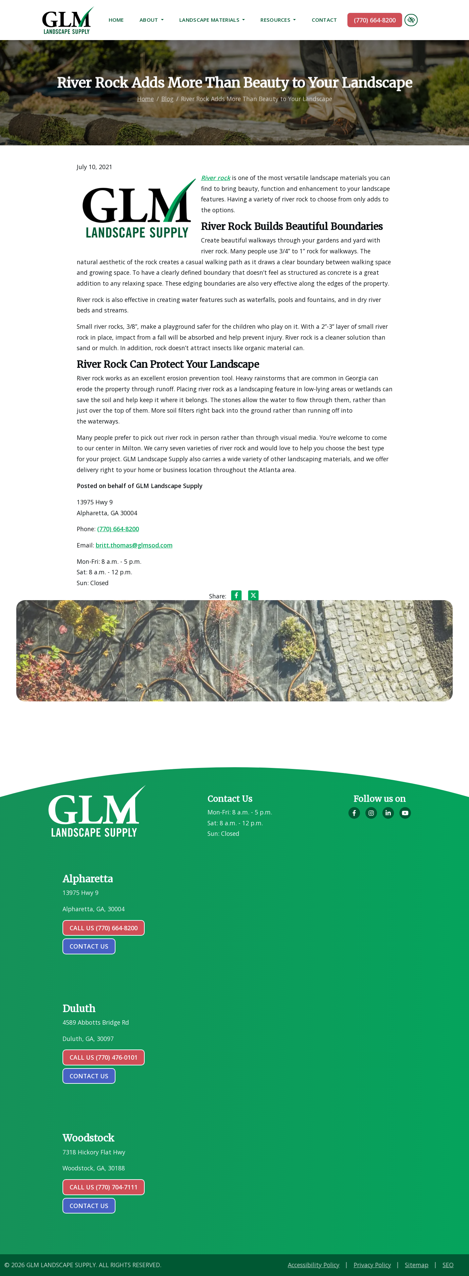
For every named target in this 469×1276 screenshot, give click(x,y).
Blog (167, 91)
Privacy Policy (434, 1265)
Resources (278, 19)
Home (116, 19)
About (152, 19)
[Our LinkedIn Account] (388, 816)
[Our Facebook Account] (354, 816)
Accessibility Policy (376, 1265)
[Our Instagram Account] (371, 816)
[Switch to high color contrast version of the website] (410, 20)
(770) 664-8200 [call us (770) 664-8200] (375, 20)
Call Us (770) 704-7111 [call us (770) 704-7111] (104, 1187)
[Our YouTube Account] (405, 816)
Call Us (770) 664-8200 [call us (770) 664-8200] (104, 928)
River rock (214, 178)
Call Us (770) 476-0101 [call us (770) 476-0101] (104, 1057)
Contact (324, 19)
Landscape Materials (212, 19)
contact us (89, 946)
